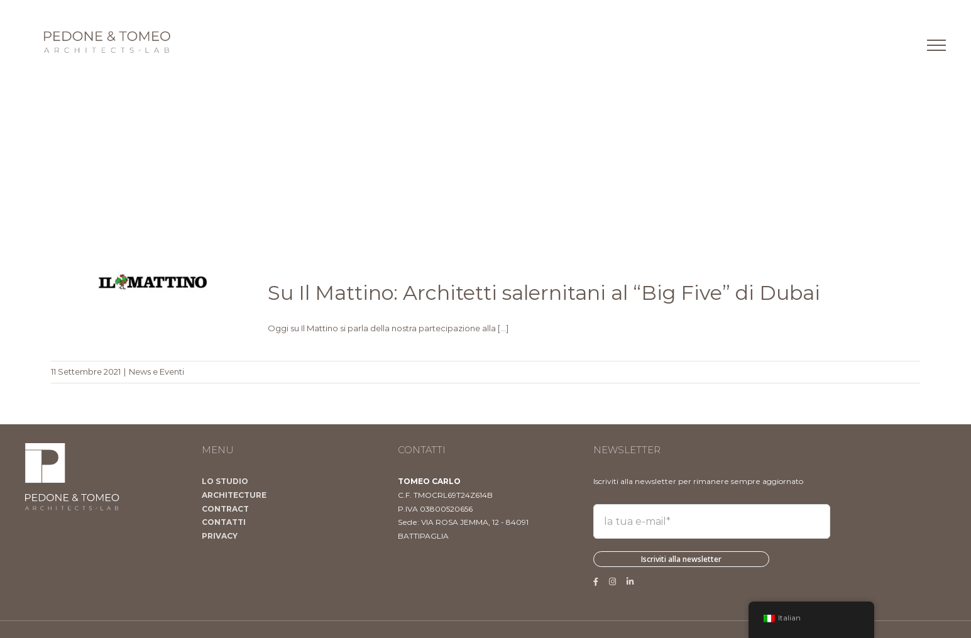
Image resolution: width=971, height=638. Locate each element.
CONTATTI (224, 522)
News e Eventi (156, 371)
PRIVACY (220, 536)
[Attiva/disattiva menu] (936, 45)
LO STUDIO (225, 481)
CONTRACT (225, 509)
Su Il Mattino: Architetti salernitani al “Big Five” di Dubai (544, 292)
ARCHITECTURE (234, 495)
